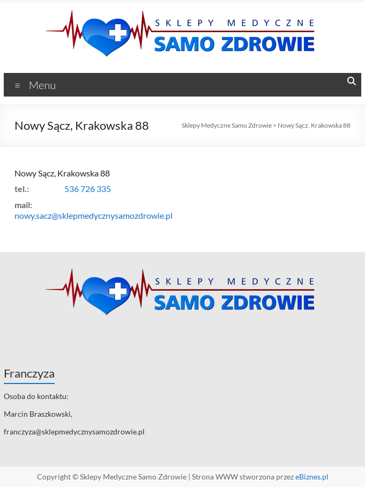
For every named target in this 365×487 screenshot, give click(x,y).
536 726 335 (87, 188)
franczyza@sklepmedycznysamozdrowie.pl (74, 431)
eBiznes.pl (312, 476)
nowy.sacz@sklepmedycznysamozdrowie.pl (93, 215)
